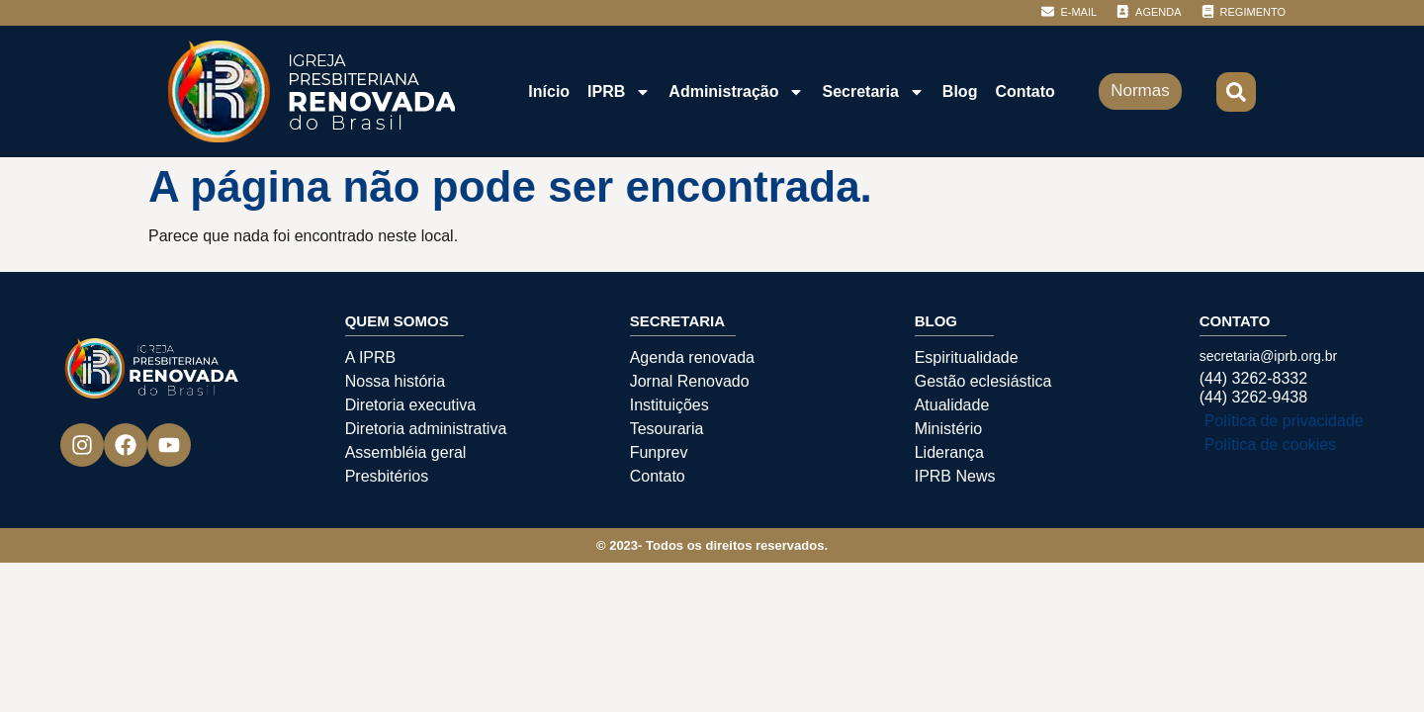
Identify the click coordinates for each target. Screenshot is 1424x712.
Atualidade (952, 405)
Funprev (659, 452)
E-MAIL (1078, 12)
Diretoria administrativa (426, 428)
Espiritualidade (967, 357)
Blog (960, 91)
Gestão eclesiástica (983, 381)
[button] (1236, 92)
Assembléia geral (406, 452)
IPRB (619, 92)
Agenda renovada (692, 357)
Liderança (949, 452)
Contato (1024, 91)
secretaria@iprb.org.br (1269, 356)
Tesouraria (667, 428)
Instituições (669, 405)
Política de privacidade (1284, 420)
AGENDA (1158, 12)
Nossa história (395, 381)
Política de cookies (1270, 444)
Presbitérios (386, 476)
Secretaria (873, 92)
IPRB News (955, 476)
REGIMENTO (1253, 12)
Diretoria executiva (411, 405)
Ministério (948, 428)
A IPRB (371, 357)
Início (549, 91)
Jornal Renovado (690, 381)
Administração (736, 92)
